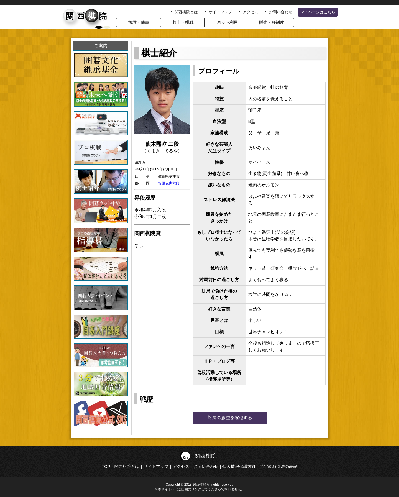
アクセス (250, 12)
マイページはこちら (317, 12)
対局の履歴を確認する (230, 417)
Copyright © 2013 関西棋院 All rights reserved (199, 484)
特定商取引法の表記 (278, 466)
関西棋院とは (186, 12)
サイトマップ (220, 12)
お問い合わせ (280, 12)
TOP (106, 466)
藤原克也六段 (169, 183)
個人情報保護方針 (239, 466)
